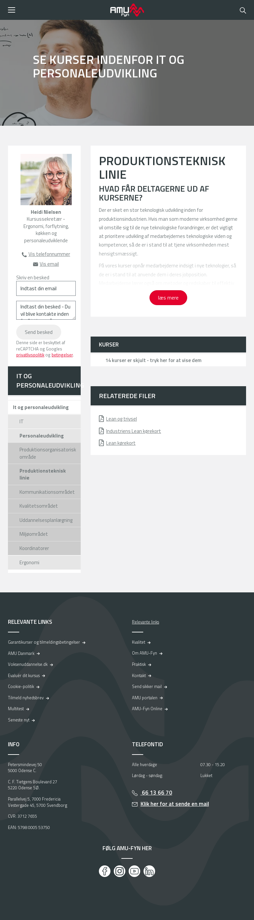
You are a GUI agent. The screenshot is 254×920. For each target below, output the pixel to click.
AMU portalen (144, 697)
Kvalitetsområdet (39, 506)
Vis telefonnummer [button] (49, 254)
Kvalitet (138, 642)
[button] (57, 10)
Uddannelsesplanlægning (46, 520)
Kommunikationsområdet (47, 492)
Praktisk (139, 664)
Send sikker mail (147, 686)
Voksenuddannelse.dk (28, 664)
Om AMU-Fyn (144, 653)
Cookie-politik (21, 686)
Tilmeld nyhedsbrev (26, 697)
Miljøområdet (34, 534)
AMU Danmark (21, 653)
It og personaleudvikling (41, 407)
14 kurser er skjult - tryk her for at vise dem (153, 360)
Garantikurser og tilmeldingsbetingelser (44, 642)
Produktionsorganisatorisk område (48, 453)
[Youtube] (134, 871)
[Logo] (127, 10)
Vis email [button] (49, 263)
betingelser (62, 354)
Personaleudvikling (42, 435)
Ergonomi (29, 562)
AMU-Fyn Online (147, 708)
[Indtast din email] (46, 288)
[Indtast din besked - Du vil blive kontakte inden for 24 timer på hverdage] (46, 310)
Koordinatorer (34, 548)
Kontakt (139, 675)
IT (22, 421)
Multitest (16, 708)
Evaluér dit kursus (24, 675)
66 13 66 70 (156, 793)
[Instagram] (119, 871)
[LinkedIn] (149, 871)
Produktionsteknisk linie (43, 474)
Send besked (39, 332)
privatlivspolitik (30, 354)
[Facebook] (104, 871)
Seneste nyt (18, 719)
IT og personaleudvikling (48, 381)
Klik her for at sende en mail (175, 804)
